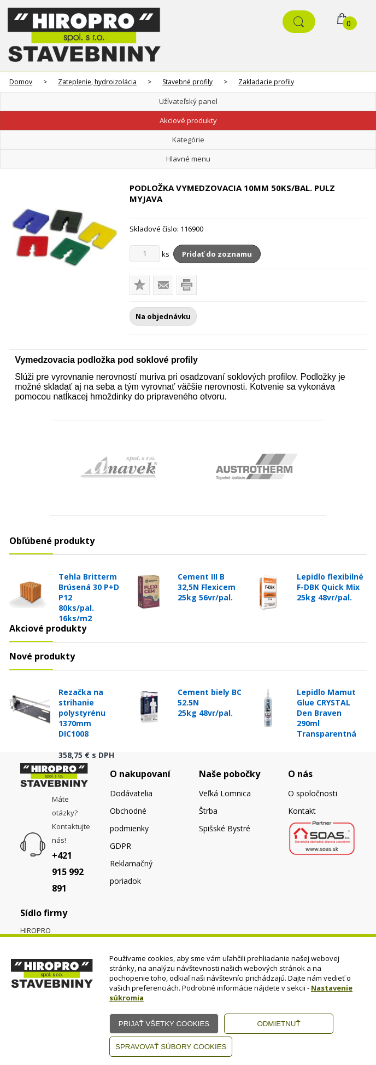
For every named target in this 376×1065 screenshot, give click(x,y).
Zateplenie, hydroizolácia (97, 81)
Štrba (208, 811)
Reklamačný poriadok (131, 872)
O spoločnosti (312, 793)
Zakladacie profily (266, 81)
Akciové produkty (188, 120)
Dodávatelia (131, 793)
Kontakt (302, 811)
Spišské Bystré (224, 828)
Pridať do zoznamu (217, 254)
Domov (20, 81)
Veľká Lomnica (225, 793)
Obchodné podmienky (129, 820)
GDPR (120, 846)
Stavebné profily (187, 81)
